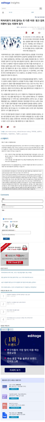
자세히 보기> (14, 389)
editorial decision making (24, 131)
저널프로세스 (11, 134)
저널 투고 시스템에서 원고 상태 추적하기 (16, 302)
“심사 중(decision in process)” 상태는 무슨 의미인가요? (20, 317)
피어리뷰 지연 (41, 29)
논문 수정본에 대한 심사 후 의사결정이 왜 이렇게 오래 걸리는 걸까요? (18, 282)
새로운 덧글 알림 (8, 219)
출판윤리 (11, 329)
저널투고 (18, 134)
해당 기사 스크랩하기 (39, 33)
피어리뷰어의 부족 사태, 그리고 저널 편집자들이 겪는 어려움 (16, 272)
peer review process (11, 131)
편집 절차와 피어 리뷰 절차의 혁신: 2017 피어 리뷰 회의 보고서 (17, 277)
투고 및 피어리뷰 (39, 17)
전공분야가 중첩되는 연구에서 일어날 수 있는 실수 (18, 294)
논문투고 (39, 131)
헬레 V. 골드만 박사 (22, 27)
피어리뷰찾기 (4, 134)
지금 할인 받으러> (15, 407)
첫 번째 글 (34, 37)
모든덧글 (6, 221)
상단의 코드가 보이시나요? (8, 230)
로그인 (10, 12)
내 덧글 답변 (15, 221)
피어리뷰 (34, 131)
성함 (3, 199)
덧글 (3, 210)
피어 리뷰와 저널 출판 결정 (13, 310)
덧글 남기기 (33, 33)
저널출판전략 (4, 329)
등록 (32, 12)
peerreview (24, 134)
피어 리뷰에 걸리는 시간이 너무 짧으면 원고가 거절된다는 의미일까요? (19, 287)
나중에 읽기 (26, 33)
